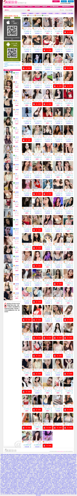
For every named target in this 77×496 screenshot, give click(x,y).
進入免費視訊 (27, 31)
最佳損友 (50, 279)
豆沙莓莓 (50, 351)
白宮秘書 (17, 293)
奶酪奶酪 (50, 261)
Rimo (60, 171)
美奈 (16, 210)
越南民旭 (30, 189)
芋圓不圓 (71, 369)
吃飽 (39, 279)
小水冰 (70, 154)
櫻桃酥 (60, 297)
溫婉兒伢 (40, 64)
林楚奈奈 (17, 72)
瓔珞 (49, 64)
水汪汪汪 (61, 369)
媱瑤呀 (60, 100)
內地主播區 (44, 13)
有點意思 (17, 91)
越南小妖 (30, 225)
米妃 (16, 127)
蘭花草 (50, 28)
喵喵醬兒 (17, 192)
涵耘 (39, 118)
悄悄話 (16, 118)
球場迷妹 (61, 82)
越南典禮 (61, 46)
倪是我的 (61, 261)
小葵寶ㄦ (17, 219)
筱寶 (29, 171)
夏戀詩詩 (17, 228)
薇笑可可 (71, 405)
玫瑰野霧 (17, 283)
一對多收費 (64, 13)
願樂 (39, 243)
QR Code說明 (17, 17)
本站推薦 (50, 13)
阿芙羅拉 (17, 164)
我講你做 (50, 118)
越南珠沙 (71, 136)
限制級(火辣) (31, 15)
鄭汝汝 (60, 207)
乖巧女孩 (30, 207)
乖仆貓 (50, 315)
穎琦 (49, 154)
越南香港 (61, 64)
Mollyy (60, 136)
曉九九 (29, 64)
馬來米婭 (71, 225)
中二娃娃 (71, 261)
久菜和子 (71, 28)
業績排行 (24, 13)
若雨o (50, 136)
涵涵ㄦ (39, 46)
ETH (60, 423)
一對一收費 (70, 13)
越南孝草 (40, 351)
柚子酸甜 (17, 274)
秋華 (16, 173)
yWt (16, 155)
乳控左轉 (40, 405)
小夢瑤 (29, 136)
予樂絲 (39, 100)
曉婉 (29, 351)
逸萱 (16, 82)
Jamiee (16, 247)
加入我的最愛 (69, 10)
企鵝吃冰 (17, 265)
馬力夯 (29, 100)
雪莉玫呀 (61, 279)
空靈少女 (40, 154)
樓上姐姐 (50, 100)
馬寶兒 (60, 118)
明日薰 (29, 28)
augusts (16, 201)
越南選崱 (40, 297)
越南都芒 (40, 171)
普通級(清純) (46, 15)
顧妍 (49, 297)
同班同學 (40, 387)
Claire (39, 333)
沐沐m (60, 28)
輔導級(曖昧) (38, 15)
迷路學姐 (50, 189)
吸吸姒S (29, 315)
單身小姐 (61, 315)
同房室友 (71, 207)
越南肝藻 (50, 243)
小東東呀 (17, 109)
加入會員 (64, 1)
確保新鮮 (61, 351)
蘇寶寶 (29, 405)
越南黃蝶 (30, 82)
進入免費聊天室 (27, 121)
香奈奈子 (71, 315)
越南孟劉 (50, 46)
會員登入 (56, 1)
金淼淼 (29, 154)
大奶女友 (30, 387)
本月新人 (57, 13)
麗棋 (49, 405)
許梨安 (70, 333)
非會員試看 (27, 33)
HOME (62, 10)
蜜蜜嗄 (70, 297)
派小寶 (70, 171)
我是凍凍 (17, 182)
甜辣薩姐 (17, 238)
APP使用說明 (7, 17)
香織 (70, 279)
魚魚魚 (16, 146)
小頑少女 (17, 137)
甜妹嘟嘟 (61, 189)
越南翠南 (40, 189)
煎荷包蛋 (71, 387)
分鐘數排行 (31, 13)
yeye (60, 405)
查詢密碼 (71, 1)
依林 (49, 423)
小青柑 (39, 28)
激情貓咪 (71, 118)
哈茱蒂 (70, 189)
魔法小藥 (71, 82)
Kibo (29, 279)
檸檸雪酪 (71, 243)
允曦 (60, 333)
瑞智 (16, 100)
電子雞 (50, 333)
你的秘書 (71, 423)
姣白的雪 (50, 171)
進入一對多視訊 (37, 121)
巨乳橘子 (50, 207)
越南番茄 (71, 46)
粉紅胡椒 (30, 297)
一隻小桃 (30, 46)
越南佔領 (71, 100)
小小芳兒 (30, 333)
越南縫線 (40, 82)
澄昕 (60, 154)
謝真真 (60, 387)
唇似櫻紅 (40, 225)
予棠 (39, 261)
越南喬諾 (40, 315)
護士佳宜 (61, 243)
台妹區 (37, 13)
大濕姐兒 (30, 118)
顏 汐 (50, 82)
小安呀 (39, 423)
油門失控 (50, 387)
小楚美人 (40, 207)
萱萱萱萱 (17, 256)
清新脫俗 (40, 136)
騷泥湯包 (30, 261)
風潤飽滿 (50, 225)
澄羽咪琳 (30, 423)
